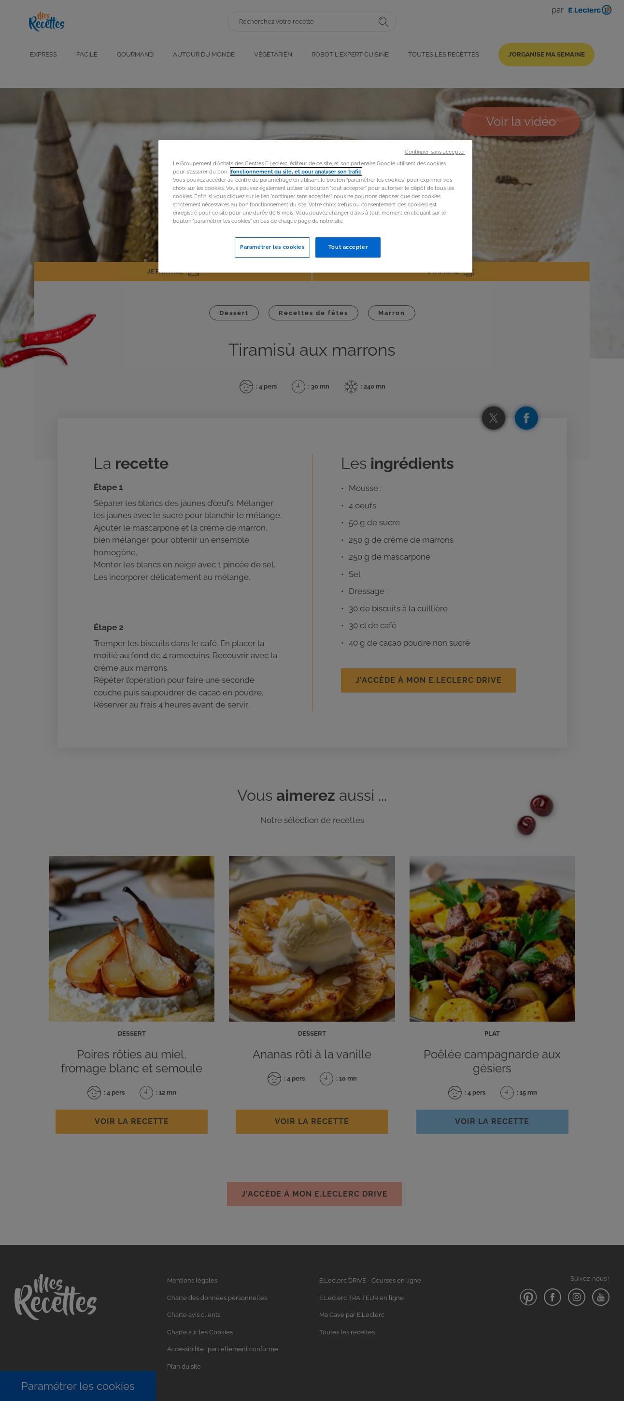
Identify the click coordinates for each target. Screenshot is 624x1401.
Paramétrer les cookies (272, 247)
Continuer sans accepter (435, 152)
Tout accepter (348, 247)
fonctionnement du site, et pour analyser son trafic (296, 171)
